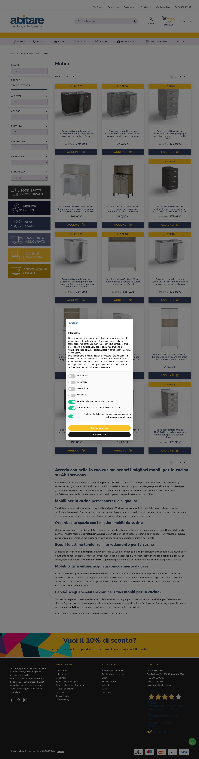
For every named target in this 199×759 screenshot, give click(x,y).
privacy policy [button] (96, 341)
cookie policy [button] (74, 353)
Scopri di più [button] (99, 434)
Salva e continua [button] (99, 428)
